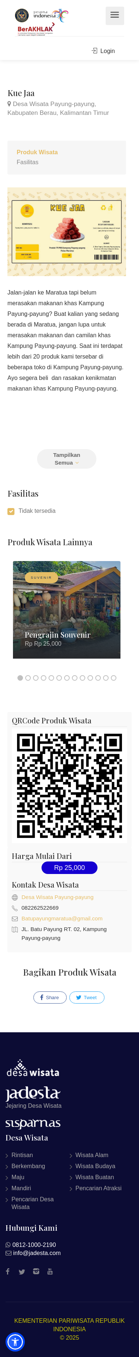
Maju (17, 1177)
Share (49, 998)
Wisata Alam (92, 1155)
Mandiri (21, 1188)
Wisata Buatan (95, 1177)
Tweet (86, 998)
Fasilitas (28, 162)
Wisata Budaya (96, 1166)
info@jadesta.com (36, 1253)
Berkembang (28, 1166)
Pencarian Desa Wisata (32, 1203)
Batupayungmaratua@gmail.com (62, 918)
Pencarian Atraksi (99, 1188)
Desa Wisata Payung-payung (57, 897)
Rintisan (22, 1155)
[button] (15, 1342)
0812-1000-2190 (34, 1245)
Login (103, 51)
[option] (66, 615)
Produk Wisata (37, 152)
